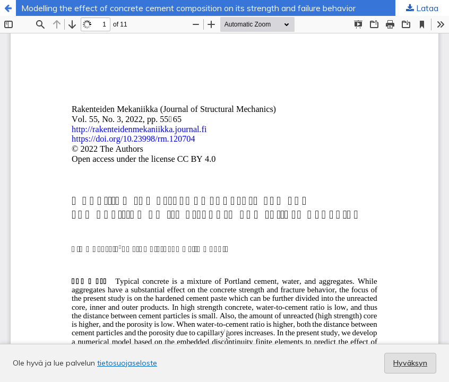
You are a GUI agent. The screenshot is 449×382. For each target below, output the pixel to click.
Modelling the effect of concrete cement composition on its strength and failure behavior (188, 8)
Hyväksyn (410, 363)
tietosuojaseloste (127, 363)
